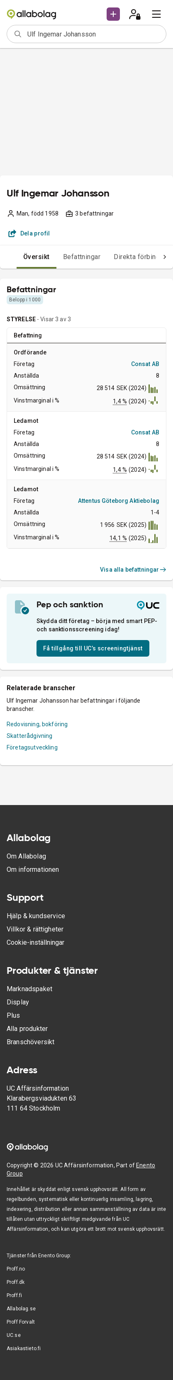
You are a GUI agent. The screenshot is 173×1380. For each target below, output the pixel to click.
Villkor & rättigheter (35, 929)
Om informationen (33, 869)
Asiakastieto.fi (24, 1348)
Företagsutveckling (32, 747)
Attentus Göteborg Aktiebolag (118, 500)
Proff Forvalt (21, 1322)
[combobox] (94, 34)
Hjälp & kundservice (36, 916)
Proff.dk (15, 1282)
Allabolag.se (21, 1309)
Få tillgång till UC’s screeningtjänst (93, 648)
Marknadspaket (29, 989)
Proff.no (16, 1269)
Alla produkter (27, 1029)
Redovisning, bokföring (37, 724)
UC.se (14, 1335)
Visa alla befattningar (133, 569)
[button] (113, 14)
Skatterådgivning (29, 735)
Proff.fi (14, 1295)
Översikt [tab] (36, 257)
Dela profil (29, 233)
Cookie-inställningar (35, 942)
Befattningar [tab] (82, 257)
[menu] (156, 14)
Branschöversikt (30, 1042)
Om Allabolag (26, 856)
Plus (13, 1015)
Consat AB (145, 364)
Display (18, 1002)
